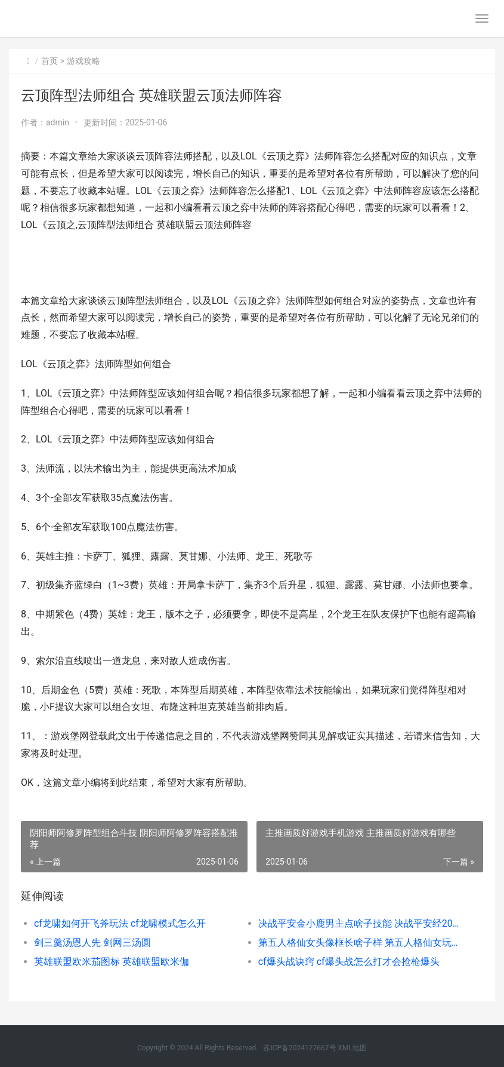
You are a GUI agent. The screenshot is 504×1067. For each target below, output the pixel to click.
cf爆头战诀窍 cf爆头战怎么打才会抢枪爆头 (349, 961)
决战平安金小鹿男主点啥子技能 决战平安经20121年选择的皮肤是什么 (359, 923)
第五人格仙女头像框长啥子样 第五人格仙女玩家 (359, 942)
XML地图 (352, 1048)
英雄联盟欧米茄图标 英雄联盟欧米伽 (111, 961)
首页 (49, 61)
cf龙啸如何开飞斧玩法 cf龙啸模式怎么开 (120, 923)
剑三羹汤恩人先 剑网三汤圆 (92, 942)
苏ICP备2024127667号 (299, 1048)
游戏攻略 (83, 61)
